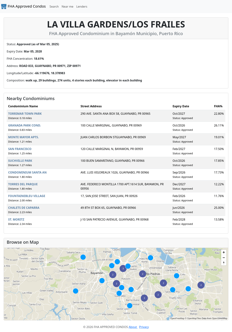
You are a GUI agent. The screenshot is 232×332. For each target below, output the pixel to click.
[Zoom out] (223, 257)
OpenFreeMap (177, 318)
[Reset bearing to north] (223, 262)
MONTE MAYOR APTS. (23, 137)
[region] (116, 284)
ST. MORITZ (16, 219)
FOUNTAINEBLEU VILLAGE (26, 196)
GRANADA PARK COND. (24, 125)
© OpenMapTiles (193, 318)
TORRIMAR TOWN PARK (25, 114)
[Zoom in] (223, 252)
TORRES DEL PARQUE (23, 184)
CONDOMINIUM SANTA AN (27, 172)
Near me (67, 7)
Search (54, 7)
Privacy (144, 327)
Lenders (81, 7)
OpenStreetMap (219, 318)
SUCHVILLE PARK (20, 161)
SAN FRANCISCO (19, 149)
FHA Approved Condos (23, 6)
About (133, 327)
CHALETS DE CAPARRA (23, 208)
